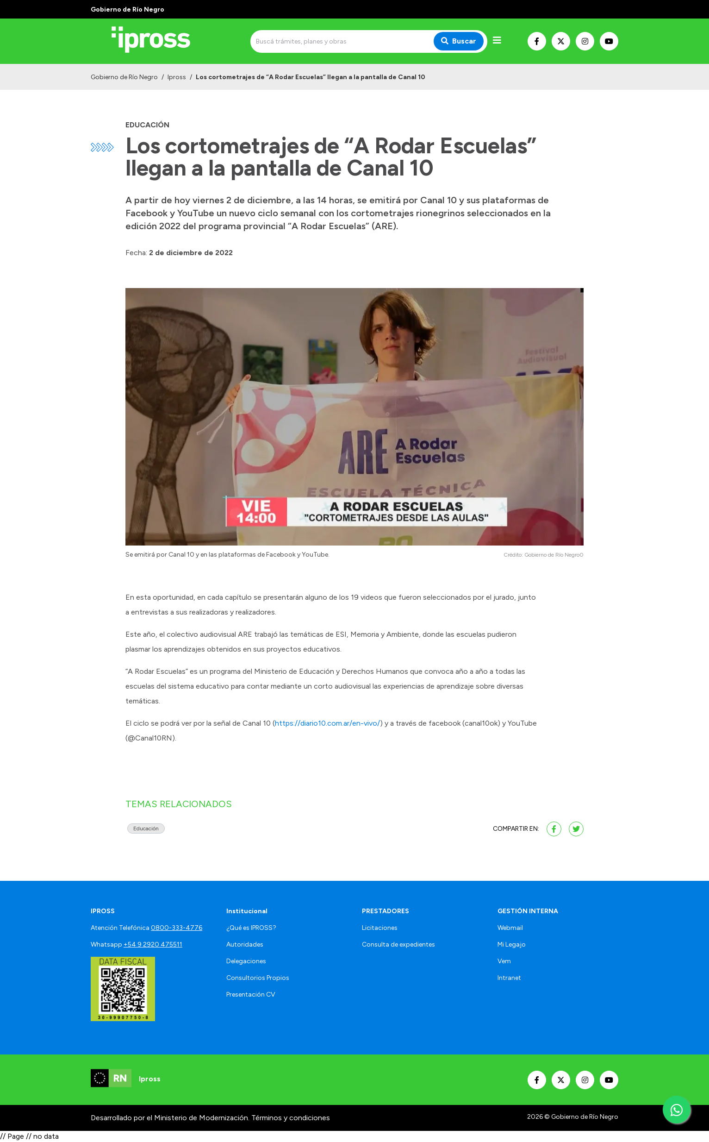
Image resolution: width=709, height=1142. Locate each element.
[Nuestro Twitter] (561, 41)
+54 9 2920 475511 (153, 944)
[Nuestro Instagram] (585, 41)
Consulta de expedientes (398, 944)
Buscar (458, 41)
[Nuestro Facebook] (537, 41)
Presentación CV (250, 994)
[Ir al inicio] (157, 41)
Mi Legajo (512, 944)
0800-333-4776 (176, 928)
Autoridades (244, 944)
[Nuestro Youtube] (609, 41)
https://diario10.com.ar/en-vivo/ (327, 723)
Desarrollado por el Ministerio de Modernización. (170, 1117)
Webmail (510, 928)
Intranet (509, 978)
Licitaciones (380, 928)
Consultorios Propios (257, 978)
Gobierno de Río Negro (124, 77)
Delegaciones (246, 961)
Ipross (177, 77)
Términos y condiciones (290, 1117)
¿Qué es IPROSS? (251, 928)
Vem (504, 961)
